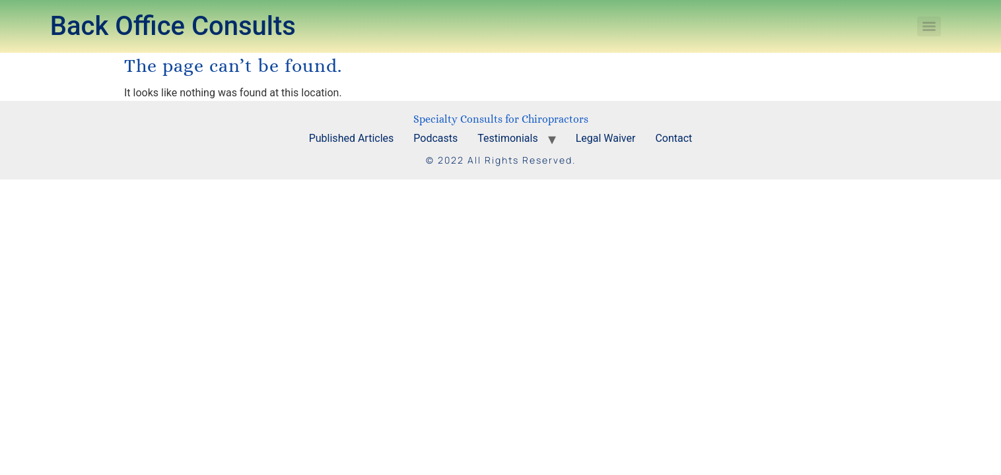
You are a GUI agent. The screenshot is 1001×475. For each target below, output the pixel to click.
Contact (673, 138)
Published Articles (351, 138)
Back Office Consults (173, 26)
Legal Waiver (606, 138)
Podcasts (435, 138)
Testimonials (507, 138)
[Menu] (929, 26)
